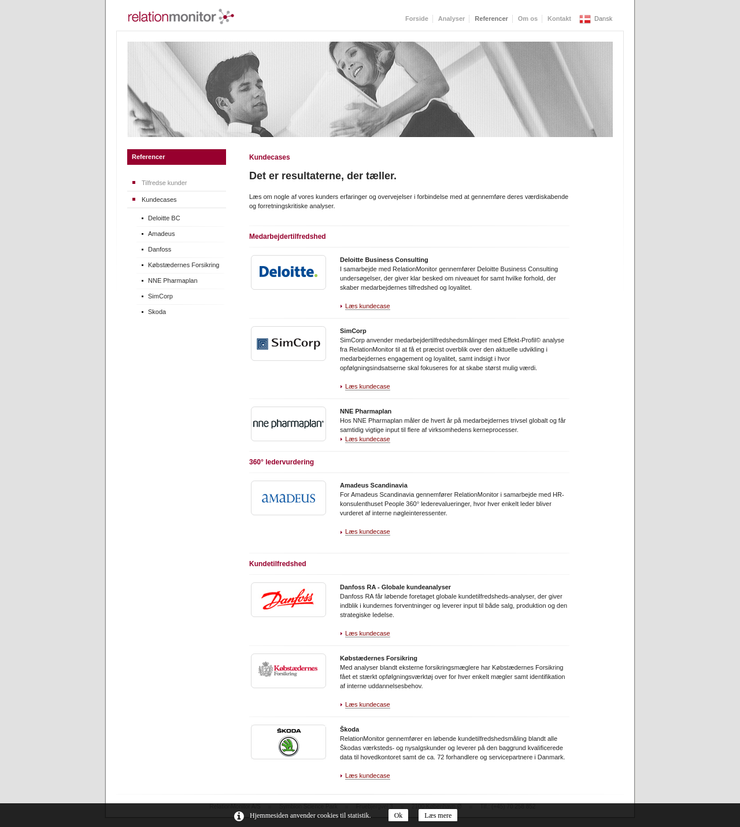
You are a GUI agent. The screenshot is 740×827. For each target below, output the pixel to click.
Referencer (148, 156)
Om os (528, 18)
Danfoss (159, 249)
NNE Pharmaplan (173, 280)
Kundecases (159, 199)
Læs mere (438, 815)
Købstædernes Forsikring (184, 264)
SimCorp (160, 296)
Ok (398, 815)
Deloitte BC (164, 218)
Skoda (157, 311)
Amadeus (161, 233)
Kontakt (559, 18)
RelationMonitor (181, 16)
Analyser (451, 18)
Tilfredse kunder (164, 182)
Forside (416, 18)
